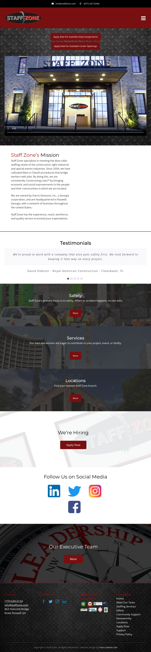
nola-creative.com (108, 647)
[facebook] (44, 601)
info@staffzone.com (16, 605)
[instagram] (57, 601)
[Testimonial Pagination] (68, 279)
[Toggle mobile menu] (143, 18)
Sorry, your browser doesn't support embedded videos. (75, 96)
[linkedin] (64, 601)
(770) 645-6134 (14, 601)
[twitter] (51, 601)
